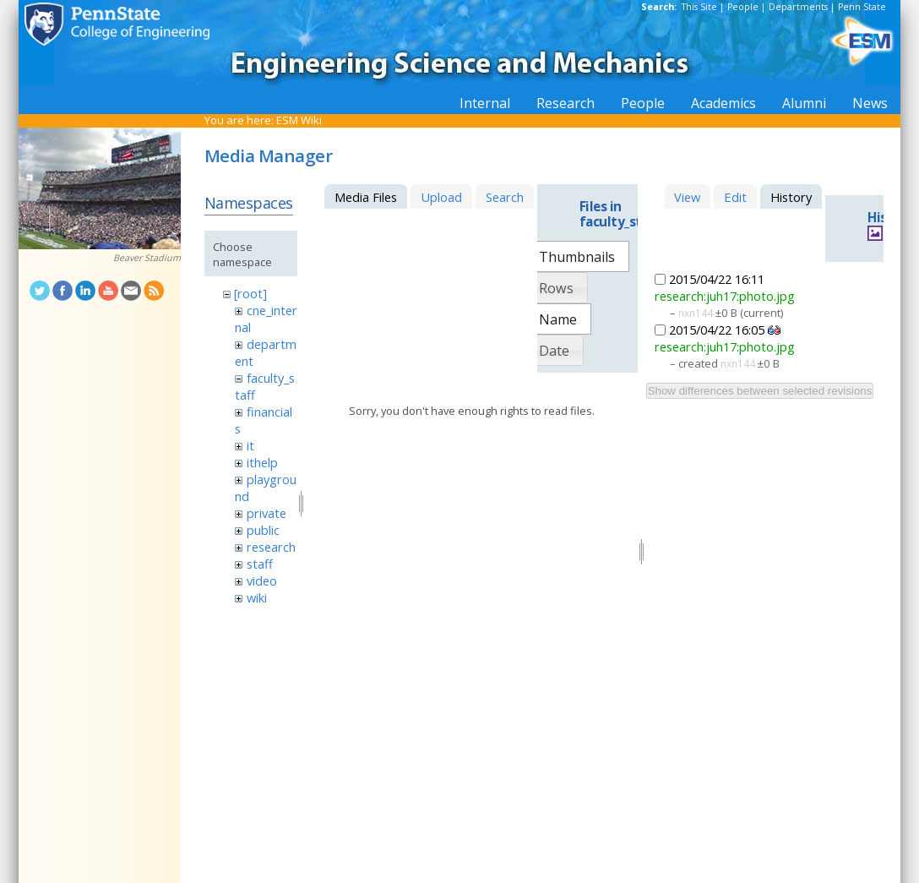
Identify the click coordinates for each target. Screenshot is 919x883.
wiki (257, 597)
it (250, 445)
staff (260, 563)
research (271, 546)
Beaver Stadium (147, 258)
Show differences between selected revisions (760, 390)
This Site (699, 7)
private (266, 512)
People (743, 7)
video (262, 580)
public (263, 529)
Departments (798, 7)
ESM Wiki (299, 120)
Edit (735, 196)
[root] (250, 293)
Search (505, 196)
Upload (441, 196)
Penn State (862, 7)
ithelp (262, 462)
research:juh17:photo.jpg (725, 295)
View (687, 196)
